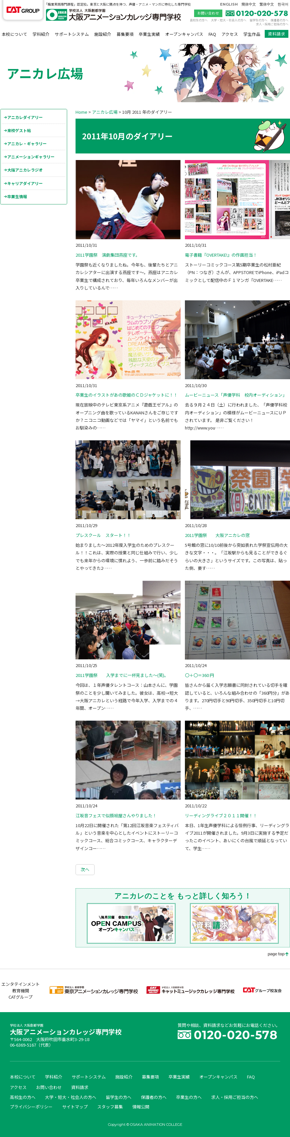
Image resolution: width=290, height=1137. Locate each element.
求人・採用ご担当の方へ (272, 24)
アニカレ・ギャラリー (27, 143)
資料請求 (276, 34)
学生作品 (251, 34)
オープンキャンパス (184, 34)
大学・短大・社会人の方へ (228, 20)
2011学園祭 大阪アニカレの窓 (217, 535)
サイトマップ (75, 1106)
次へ (85, 869)
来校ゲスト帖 (19, 130)
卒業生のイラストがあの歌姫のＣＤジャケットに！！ (127, 395)
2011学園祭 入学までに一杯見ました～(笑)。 (122, 675)
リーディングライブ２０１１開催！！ (221, 815)
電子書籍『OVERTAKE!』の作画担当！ (221, 255)
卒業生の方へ (189, 1097)
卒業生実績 (149, 34)
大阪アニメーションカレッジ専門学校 (66, 1030)
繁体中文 (266, 4)
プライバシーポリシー (31, 1106)
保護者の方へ (279, 20)
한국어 (283, 4)
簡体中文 (248, 4)
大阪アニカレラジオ (25, 170)
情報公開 (140, 1106)
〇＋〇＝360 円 (199, 675)
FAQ (212, 34)
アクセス (229, 34)
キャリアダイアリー (25, 183)
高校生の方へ (199, 20)
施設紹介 (102, 34)
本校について (14, 34)
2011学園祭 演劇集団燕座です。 (108, 255)
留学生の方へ (258, 20)
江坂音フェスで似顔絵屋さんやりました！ (116, 815)
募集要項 (125, 34)
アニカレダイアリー (25, 117)
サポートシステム (72, 34)
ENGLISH (229, 4)
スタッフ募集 (110, 1106)
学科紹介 (41, 34)
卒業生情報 (17, 196)
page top (273, 955)
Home (81, 112)
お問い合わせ (208, 13)
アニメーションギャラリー (31, 156)
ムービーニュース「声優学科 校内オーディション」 (236, 395)
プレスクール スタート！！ (103, 535)
